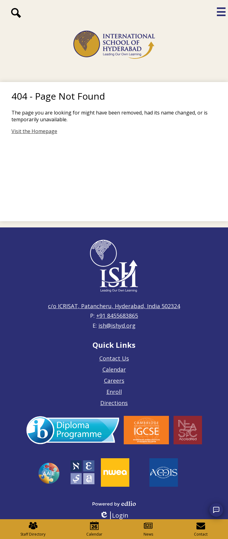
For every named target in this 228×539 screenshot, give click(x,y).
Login (114, 515)
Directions (114, 403)
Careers (114, 380)
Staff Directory (32, 529)
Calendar (114, 369)
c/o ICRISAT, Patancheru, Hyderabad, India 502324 (114, 306)
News (148, 529)
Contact (201, 529)
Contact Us (114, 358)
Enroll (114, 391)
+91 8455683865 (117, 315)
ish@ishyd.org (117, 325)
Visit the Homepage (34, 131)
